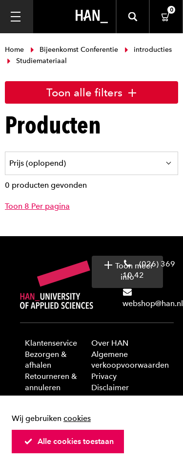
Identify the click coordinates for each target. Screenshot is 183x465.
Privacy (104, 376)
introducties (147, 49)
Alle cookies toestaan (69, 441)
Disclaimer (110, 387)
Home (15, 49)
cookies (77, 418)
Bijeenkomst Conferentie (74, 49)
